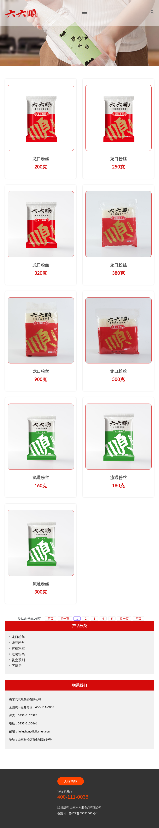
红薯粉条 (18, 654)
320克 (40, 273)
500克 (118, 379)
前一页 (64, 618)
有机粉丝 (18, 648)
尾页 (138, 618)
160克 (40, 485)
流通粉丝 (41, 477)
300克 (40, 592)
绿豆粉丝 (18, 642)
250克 (118, 167)
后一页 (124, 618)
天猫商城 (70, 781)
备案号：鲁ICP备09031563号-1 (77, 813)
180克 (118, 485)
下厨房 (17, 666)
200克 (40, 167)
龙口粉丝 (41, 158)
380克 (118, 273)
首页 (50, 618)
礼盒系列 (18, 660)
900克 (40, 379)
